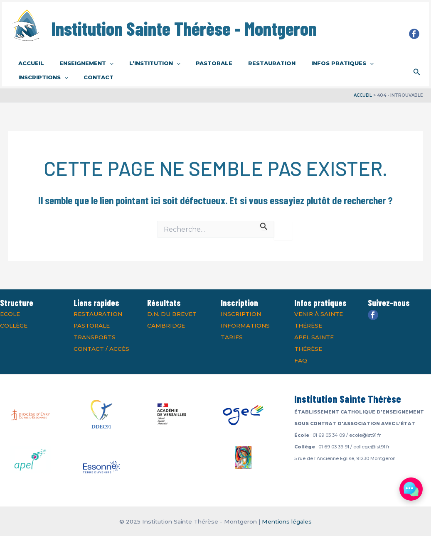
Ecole (10, 314)
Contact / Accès (101, 348)
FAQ (300, 360)
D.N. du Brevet (172, 314)
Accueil (29, 63)
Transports (95, 337)
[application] (102, 63)
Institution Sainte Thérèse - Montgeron (184, 28)
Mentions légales (287, 521)
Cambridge (166, 325)
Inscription (241, 314)
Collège (13, 325)
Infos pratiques (316, 63)
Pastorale (197, 63)
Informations (245, 325)
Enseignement (79, 63)
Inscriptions (41, 78)
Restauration (250, 63)
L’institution (142, 63)
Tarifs (232, 337)
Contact (91, 77)
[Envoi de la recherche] (264, 225)
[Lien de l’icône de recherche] (417, 71)
